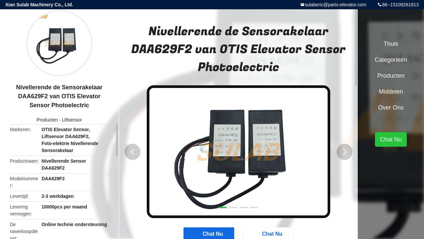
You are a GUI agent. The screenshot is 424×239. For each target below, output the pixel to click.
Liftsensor (72, 119)
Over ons (390, 107)
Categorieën (391, 59)
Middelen (391, 91)
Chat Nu (391, 139)
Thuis (391, 43)
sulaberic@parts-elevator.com (335, 4)
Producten (47, 119)
